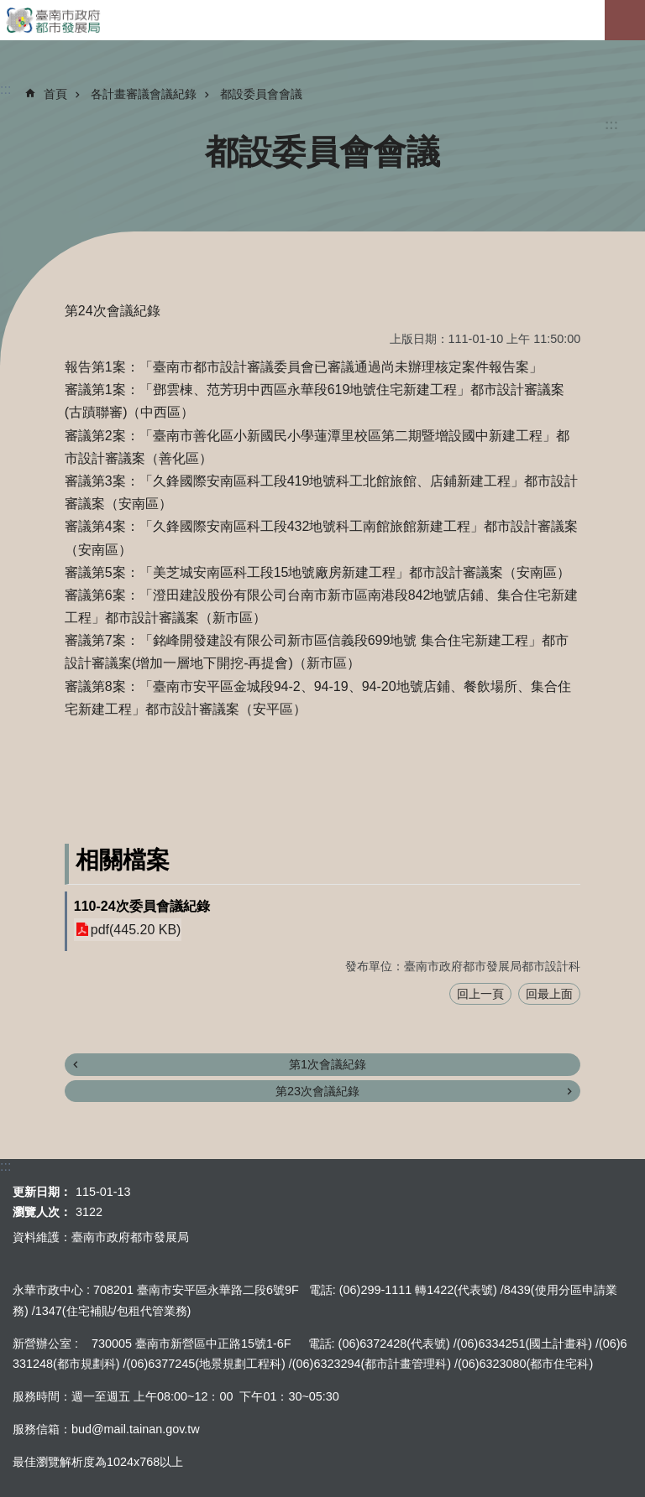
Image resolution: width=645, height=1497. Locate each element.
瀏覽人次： (42, 1212)
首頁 (55, 94)
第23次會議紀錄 (317, 1091)
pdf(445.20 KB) (136, 930)
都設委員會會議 (261, 94)
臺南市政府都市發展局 (322, 20)
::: (611, 124)
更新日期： (42, 1191)
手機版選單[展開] (625, 20)
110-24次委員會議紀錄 (142, 906)
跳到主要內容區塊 (8, 8)
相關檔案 (123, 860)
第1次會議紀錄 (327, 1064)
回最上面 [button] (549, 994)
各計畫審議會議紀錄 (144, 94)
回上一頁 (480, 994)
